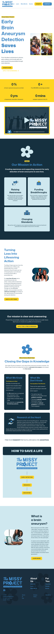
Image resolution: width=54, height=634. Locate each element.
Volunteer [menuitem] (48, 584)
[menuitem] (12, 4)
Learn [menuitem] (31, 586)
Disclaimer (48, 595)
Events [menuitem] (47, 588)
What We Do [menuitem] (33, 588)
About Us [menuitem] (32, 584)
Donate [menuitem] (47, 586)
